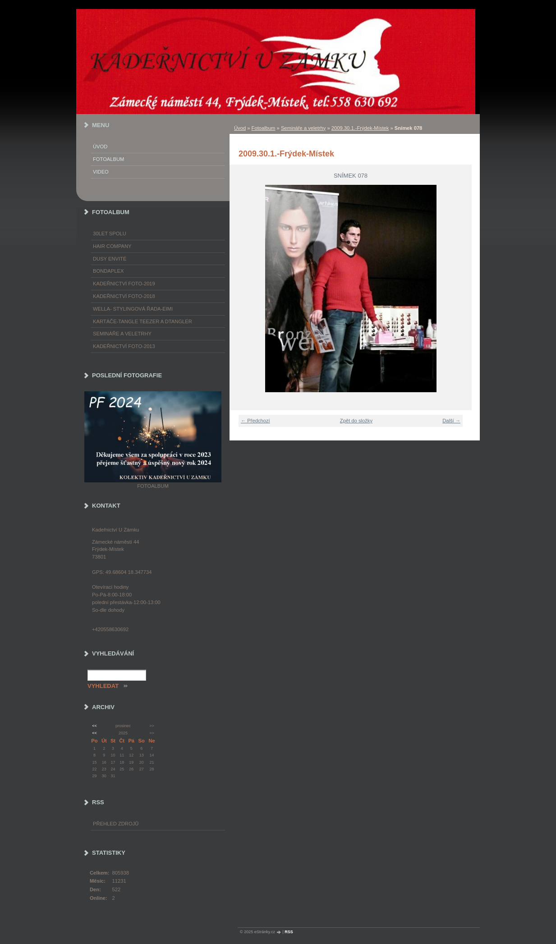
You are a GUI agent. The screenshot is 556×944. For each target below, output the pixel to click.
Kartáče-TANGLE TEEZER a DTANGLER (142, 321)
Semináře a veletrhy (303, 128)
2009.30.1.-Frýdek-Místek (360, 128)
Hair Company (112, 246)
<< (94, 726)
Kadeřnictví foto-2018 (124, 296)
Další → (451, 420)
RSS (289, 932)
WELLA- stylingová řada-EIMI (133, 309)
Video (101, 171)
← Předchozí (255, 420)
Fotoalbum (264, 128)
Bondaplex (108, 271)
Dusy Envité (109, 258)
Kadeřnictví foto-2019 (124, 283)
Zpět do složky (356, 420)
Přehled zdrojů (115, 823)
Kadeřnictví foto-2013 (124, 346)
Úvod (240, 128)
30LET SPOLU (109, 233)
